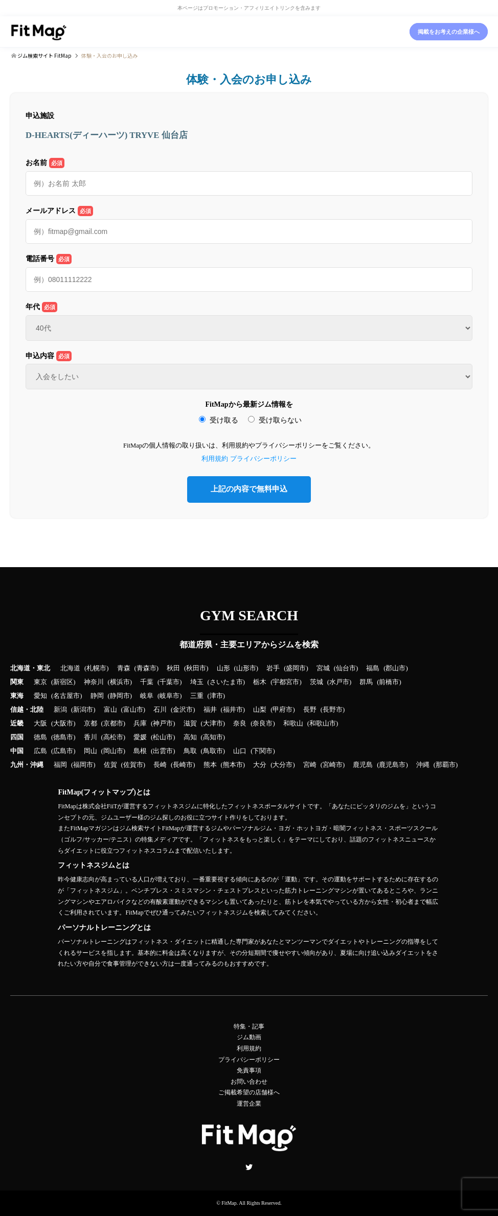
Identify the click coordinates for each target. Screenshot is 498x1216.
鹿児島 (363, 764)
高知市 (213, 737)
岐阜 (146, 695)
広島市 (63, 751)
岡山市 (113, 751)
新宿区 (63, 682)
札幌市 (96, 668)
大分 (259, 764)
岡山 (90, 751)
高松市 (113, 737)
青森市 (146, 668)
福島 (372, 668)
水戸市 (339, 682)
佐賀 (110, 764)
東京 (40, 682)
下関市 (263, 751)
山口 (239, 751)
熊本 (210, 764)
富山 (110, 709)
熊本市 (233, 764)
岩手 (273, 668)
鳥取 (190, 751)
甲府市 (282, 709)
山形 (223, 668)
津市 (216, 695)
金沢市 (183, 709)
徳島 (40, 737)
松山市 (163, 737)
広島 (40, 751)
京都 (90, 723)
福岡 (60, 764)
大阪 (40, 723)
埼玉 (196, 682)
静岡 (97, 695)
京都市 (113, 723)
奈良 (239, 723)
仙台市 (346, 668)
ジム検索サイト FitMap (44, 55)
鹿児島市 (392, 764)
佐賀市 (133, 764)
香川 (90, 737)
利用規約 (214, 458)
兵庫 (140, 723)
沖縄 (422, 764)
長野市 (333, 709)
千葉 (146, 682)
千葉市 (169, 682)
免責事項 (249, 1070)
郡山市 (395, 668)
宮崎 (309, 764)
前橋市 (389, 682)
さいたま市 (226, 682)
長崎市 (183, 764)
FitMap (228, 1203)
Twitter (249, 1167)
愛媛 (140, 737)
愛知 (40, 695)
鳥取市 (213, 751)
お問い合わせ (249, 1081)
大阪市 (63, 723)
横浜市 (120, 682)
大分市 (282, 764)
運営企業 (249, 1103)
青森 (123, 668)
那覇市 (446, 764)
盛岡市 (296, 668)
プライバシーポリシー (263, 458)
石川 (160, 709)
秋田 (173, 668)
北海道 (70, 668)
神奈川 (94, 682)
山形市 (246, 668)
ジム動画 (249, 1037)
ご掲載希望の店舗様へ (249, 1092)
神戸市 (163, 723)
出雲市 (163, 751)
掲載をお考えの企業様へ (449, 32)
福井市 (233, 709)
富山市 (133, 709)
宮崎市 (333, 764)
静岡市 (120, 695)
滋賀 (190, 723)
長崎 (160, 764)
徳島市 (63, 737)
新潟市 (83, 709)
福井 (210, 709)
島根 (140, 751)
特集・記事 (249, 1026)
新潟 (60, 709)
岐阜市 (169, 695)
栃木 (259, 682)
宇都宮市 (286, 682)
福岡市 (83, 764)
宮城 (323, 668)
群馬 (366, 682)
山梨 (259, 709)
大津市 (213, 723)
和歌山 (293, 723)
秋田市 (196, 668)
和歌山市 (322, 723)
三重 (196, 695)
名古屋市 (66, 695)
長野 (309, 709)
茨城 (316, 682)
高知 (190, 737)
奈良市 (263, 723)
